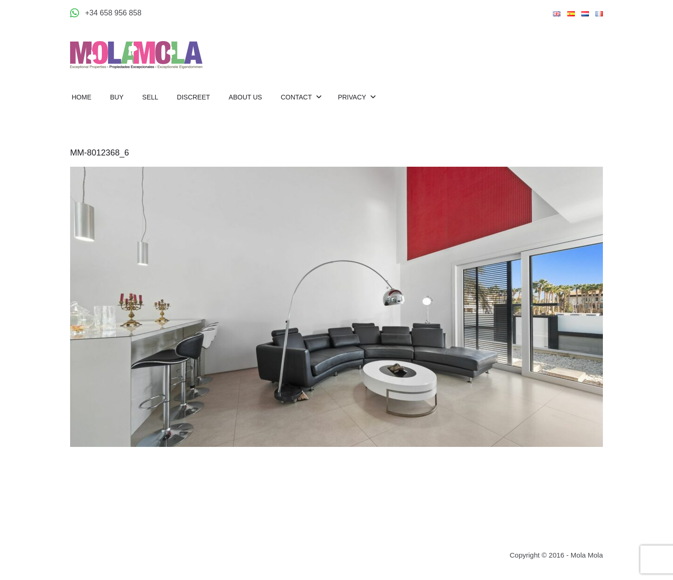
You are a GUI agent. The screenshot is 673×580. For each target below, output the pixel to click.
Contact (297, 97)
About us (245, 97)
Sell (150, 97)
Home (82, 97)
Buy (117, 97)
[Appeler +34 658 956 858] (106, 13)
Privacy (353, 97)
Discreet (193, 97)
